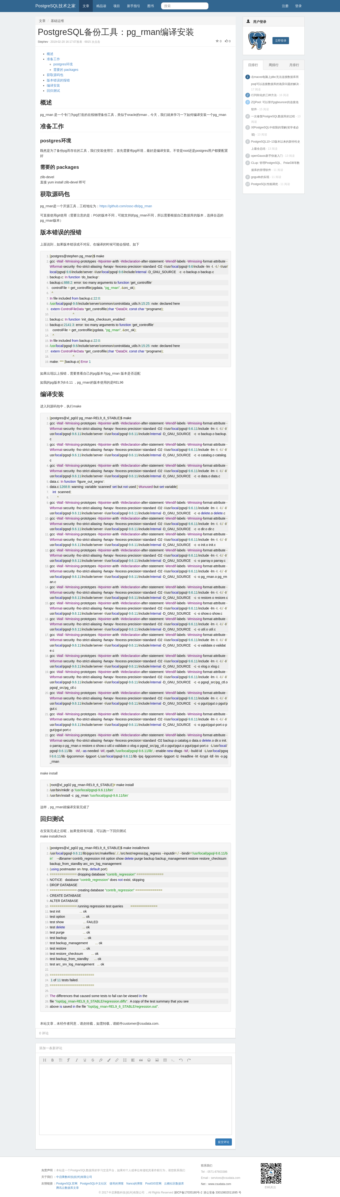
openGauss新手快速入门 (267, 155)
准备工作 (53, 59)
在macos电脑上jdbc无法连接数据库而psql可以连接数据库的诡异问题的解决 (275, 80)
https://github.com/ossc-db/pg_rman (125, 206)
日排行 (253, 65)
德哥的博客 (117, 1183)
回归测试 (53, 91)
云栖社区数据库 (174, 1183)
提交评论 (223, 1142)
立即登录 (280, 40)
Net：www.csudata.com (216, 1184)
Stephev (43, 41)
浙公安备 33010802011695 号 (222, 1192)
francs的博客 (134, 1183)
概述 (50, 54)
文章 (86, 6)
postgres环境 (63, 64)
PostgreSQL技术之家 (55, 6)
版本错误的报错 (58, 80)
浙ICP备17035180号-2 (188, 1192)
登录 (298, 6)
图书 (150, 6)
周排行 (274, 65)
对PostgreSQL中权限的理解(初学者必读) (275, 131)
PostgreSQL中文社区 (93, 1183)
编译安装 (53, 85)
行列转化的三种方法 (264, 95)
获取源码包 (55, 75)
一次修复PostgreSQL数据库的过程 (273, 116)
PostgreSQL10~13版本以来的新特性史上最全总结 (275, 145)
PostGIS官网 (153, 1183)
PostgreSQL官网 (66, 1183)
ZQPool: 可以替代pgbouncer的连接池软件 (274, 106)
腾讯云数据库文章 (67, 1187)
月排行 (294, 65)
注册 (285, 6)
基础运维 (57, 21)
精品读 (101, 6)
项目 (116, 6)
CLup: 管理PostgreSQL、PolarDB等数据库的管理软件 (275, 166)
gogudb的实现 (260, 177)
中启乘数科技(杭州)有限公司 (74, 1177)
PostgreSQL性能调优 (264, 184)
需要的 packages (65, 70)
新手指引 (133, 6)
